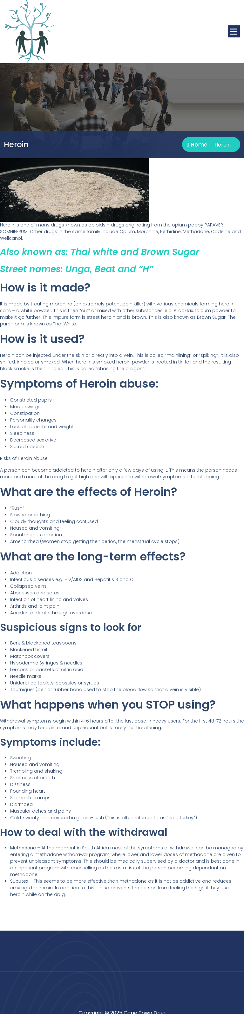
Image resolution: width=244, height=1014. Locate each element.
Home (197, 144)
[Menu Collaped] (233, 31)
